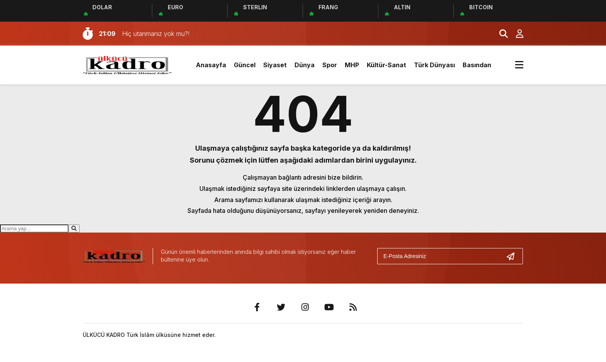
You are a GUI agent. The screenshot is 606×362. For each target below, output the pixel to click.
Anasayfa (211, 65)
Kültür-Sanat (386, 65)
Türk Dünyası (434, 65)
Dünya (304, 65)
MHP (352, 65)
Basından (477, 65)
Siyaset (275, 65)
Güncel (244, 65)
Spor (329, 65)
